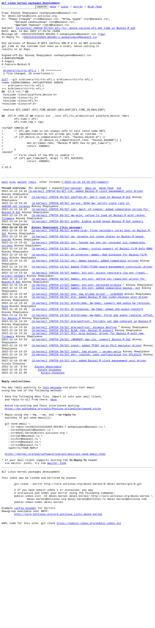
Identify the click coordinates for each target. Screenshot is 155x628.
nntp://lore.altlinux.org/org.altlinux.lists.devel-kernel (58, 612)
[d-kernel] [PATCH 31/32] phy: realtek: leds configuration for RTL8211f (86, 423)
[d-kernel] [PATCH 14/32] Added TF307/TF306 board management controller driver (92, 318)
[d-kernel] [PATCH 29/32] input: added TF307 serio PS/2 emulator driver (86, 412)
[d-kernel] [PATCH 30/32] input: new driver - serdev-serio (76, 420)
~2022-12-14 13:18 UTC (79, 216)
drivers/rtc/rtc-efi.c (19, 83)
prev (12, 216)
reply (32, 216)
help (59, 7)
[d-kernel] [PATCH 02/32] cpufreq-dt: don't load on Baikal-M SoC (81, 234)
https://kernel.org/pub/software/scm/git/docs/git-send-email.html (55, 541)
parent (22, 216)
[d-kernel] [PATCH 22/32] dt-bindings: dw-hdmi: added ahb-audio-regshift (87, 369)
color (71, 7)
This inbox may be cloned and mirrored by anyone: (39, 569)
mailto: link (56, 552)
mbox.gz (90, 223)
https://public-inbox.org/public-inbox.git (89, 623)
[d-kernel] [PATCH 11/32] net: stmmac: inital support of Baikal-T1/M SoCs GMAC (92, 296)
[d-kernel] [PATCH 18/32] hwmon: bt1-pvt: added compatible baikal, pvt (85, 343)
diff (5, 94)
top (118, 223)
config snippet (25, 605)
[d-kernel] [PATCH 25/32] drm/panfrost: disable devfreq (73, 390)
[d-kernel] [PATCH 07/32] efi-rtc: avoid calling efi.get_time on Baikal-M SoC (75, 33)
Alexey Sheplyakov (48, 438)
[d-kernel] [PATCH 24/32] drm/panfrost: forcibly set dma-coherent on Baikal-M (91, 383)
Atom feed (101, 7)
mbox (53, 476)
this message (52, 462)
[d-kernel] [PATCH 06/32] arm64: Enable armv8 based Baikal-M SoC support (87, 263)
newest (102, 216)
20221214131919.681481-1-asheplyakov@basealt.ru (60, 43)
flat (66, 223)
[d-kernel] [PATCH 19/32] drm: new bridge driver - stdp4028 (77, 351)
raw (101, 40)
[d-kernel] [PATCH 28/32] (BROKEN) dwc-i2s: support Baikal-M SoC (81, 405)
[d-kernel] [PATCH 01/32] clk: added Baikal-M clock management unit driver (85, 227)
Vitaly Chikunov (49, 441)
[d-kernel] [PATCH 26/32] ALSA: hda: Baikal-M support (72, 394)
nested (75, 223)
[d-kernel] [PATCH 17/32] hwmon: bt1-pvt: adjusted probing (76, 340)
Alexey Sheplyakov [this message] (56, 271)
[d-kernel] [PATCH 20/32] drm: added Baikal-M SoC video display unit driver (89, 354)
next (5, 216)
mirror (84, 7)
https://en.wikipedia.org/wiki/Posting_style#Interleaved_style (53, 487)
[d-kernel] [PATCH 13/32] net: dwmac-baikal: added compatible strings (84, 311)
